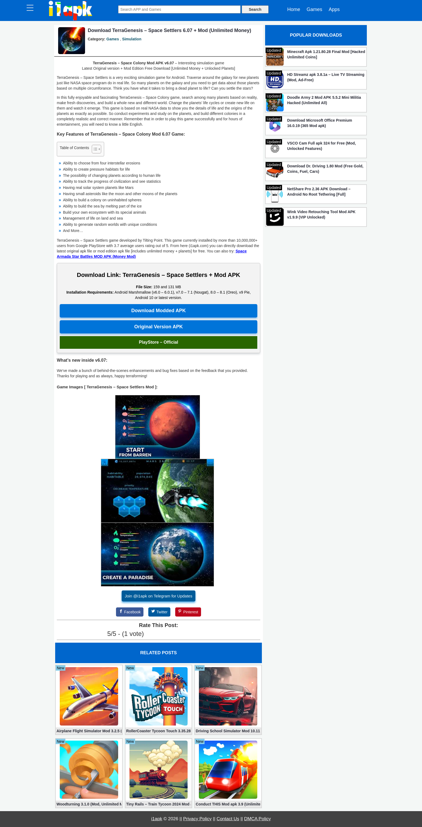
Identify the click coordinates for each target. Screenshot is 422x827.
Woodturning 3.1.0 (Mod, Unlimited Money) (89, 804)
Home (293, 9)
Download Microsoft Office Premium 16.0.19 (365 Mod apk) (319, 123)
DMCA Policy (257, 818)
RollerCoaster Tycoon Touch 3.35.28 (158, 731)
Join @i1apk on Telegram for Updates (158, 596)
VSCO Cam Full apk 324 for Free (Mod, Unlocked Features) (321, 146)
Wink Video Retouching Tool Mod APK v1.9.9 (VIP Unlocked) (321, 214)
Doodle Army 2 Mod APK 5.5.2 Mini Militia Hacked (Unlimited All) (324, 100)
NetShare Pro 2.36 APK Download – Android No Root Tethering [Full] (318, 191)
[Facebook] (129, 612)
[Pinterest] (188, 612)
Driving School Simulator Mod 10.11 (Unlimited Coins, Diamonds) (228, 731)
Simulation (132, 39)
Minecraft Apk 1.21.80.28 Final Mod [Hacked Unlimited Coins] (326, 54)
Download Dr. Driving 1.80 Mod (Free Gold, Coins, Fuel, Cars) (325, 169)
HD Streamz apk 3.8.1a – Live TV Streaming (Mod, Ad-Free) (325, 77)
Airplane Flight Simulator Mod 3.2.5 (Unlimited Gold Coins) (89, 731)
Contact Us (228, 818)
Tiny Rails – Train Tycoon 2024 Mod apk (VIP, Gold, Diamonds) (158, 804)
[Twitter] (159, 612)
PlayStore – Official (158, 342)
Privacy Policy (197, 818)
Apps (334, 9)
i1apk (156, 818)
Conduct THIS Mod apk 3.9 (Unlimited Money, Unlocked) (228, 804)
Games (314, 9)
